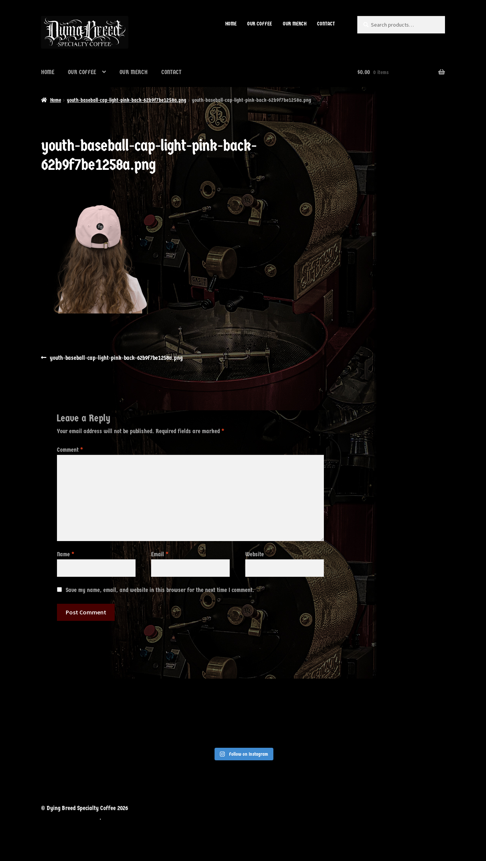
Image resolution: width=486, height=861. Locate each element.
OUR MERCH (294, 24)
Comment (70, 449)
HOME (231, 24)
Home (55, 100)
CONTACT (326, 24)
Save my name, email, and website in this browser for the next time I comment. (160, 590)
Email (160, 554)
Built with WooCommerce (70, 817)
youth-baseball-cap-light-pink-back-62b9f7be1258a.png (126, 100)
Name (65, 554)
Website (254, 554)
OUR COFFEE (259, 24)
